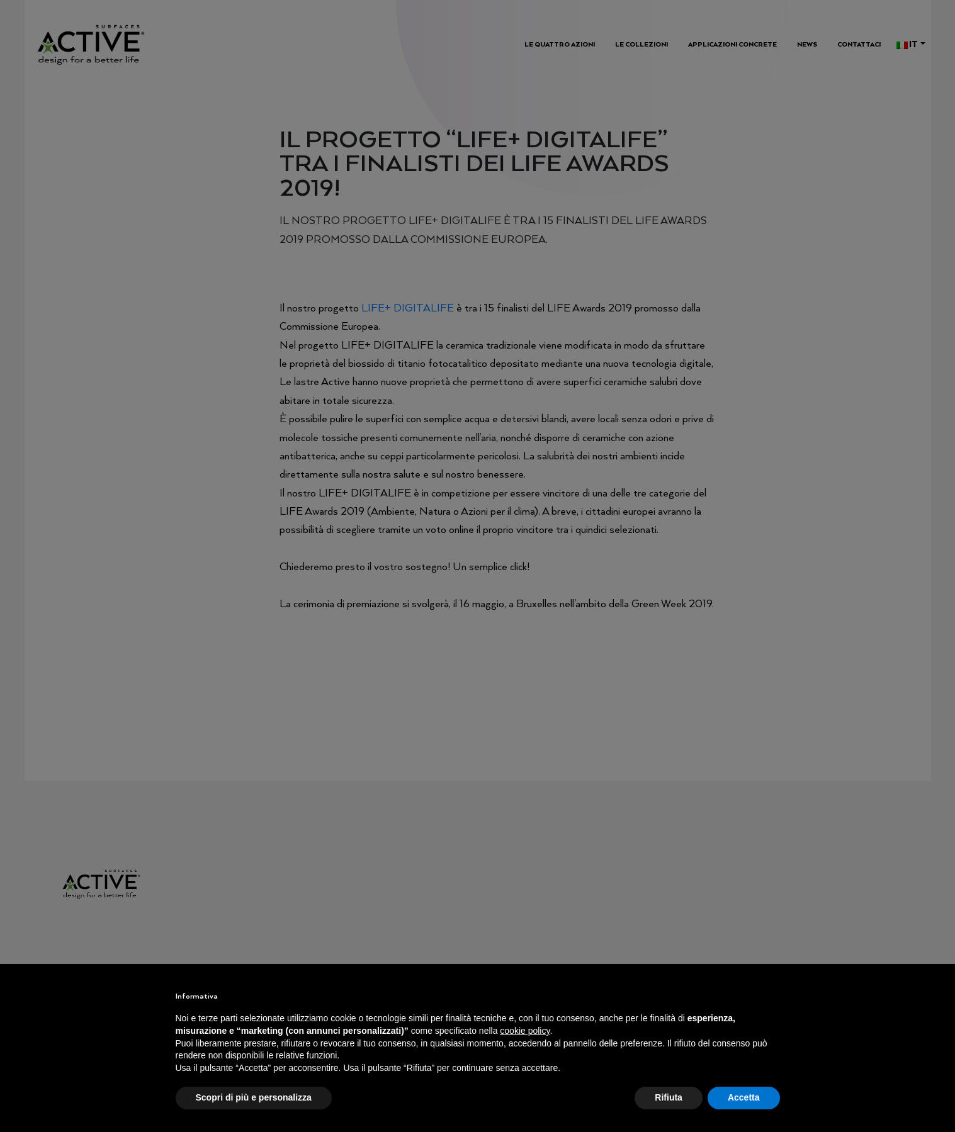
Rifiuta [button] (668, 1097)
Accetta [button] (744, 1097)
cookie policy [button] (525, 1031)
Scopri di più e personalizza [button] (254, 1097)
